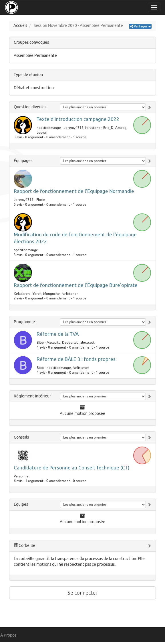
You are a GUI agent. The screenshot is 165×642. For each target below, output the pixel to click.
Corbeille (24, 545)
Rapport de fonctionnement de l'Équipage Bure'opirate (76, 285)
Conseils (21, 437)
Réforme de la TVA (58, 334)
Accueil (20, 25)
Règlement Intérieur (32, 396)
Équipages (23, 160)
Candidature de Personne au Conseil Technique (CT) (72, 468)
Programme (24, 321)
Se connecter (82, 593)
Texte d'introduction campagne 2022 (78, 119)
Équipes (21, 504)
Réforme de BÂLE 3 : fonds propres (76, 359)
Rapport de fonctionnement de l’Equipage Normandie (74, 191)
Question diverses (30, 107)
